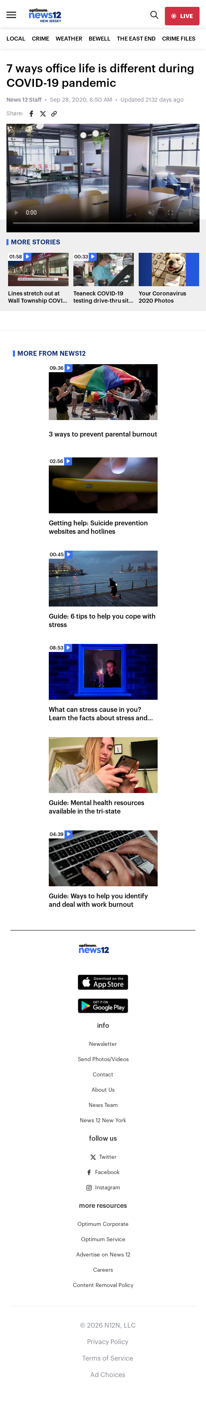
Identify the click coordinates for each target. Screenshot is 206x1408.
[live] (182, 16)
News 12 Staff (24, 100)
